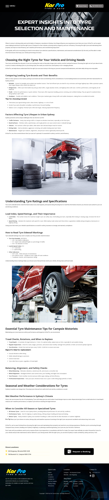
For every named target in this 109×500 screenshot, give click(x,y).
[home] (54, 6)
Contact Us (51, 479)
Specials (50, 475)
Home (50, 472)
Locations (51, 477)
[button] (7, 5)
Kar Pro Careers (52, 481)
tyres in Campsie (33, 45)
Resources (51, 486)
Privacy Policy (52, 483)
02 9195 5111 (96, 472)
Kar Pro (62, 430)
